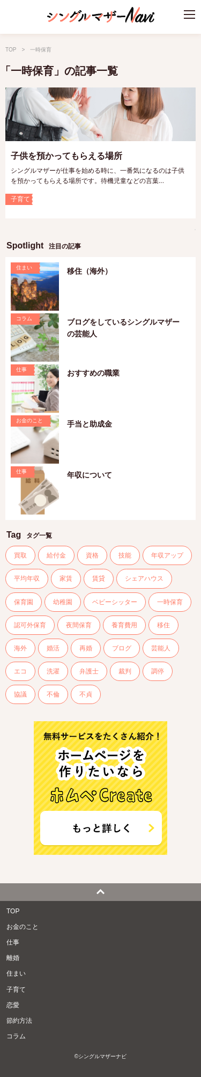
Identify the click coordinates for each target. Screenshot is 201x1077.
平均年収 (27, 578)
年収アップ (167, 555)
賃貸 (98, 578)
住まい (16, 973)
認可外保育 (30, 625)
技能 (124, 555)
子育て (16, 989)
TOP (10, 50)
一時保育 (170, 602)
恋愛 (12, 1005)
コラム (16, 1036)
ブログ (121, 648)
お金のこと (22, 927)
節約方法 (19, 1020)
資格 (92, 555)
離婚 (12, 958)
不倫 (53, 694)
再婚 (85, 648)
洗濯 (53, 671)
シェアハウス (144, 578)
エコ (20, 671)
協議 (20, 694)
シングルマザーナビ (100, 17)
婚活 (53, 648)
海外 (20, 648)
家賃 (65, 578)
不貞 (85, 694)
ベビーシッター (114, 602)
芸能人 (160, 648)
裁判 (124, 671)
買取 (20, 555)
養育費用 (124, 625)
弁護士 (89, 671)
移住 (163, 625)
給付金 (56, 555)
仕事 (12, 942)
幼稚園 (62, 602)
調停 (157, 671)
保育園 (23, 602)
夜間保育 (79, 625)
